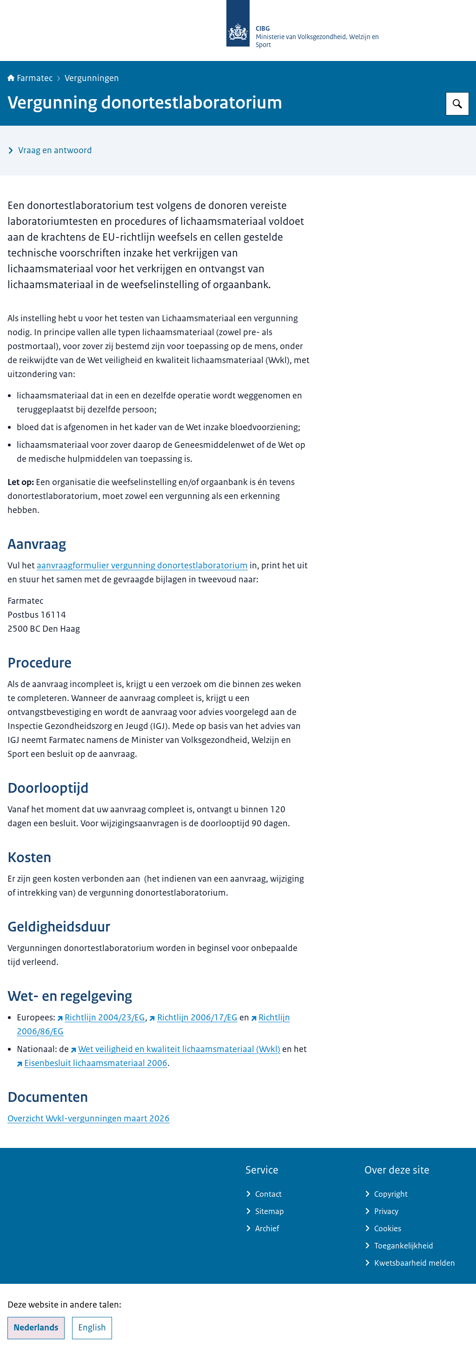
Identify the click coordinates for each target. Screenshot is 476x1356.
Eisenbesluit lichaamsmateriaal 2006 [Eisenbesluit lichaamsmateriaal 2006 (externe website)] (92, 1063)
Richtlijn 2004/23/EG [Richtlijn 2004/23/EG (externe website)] (101, 1017)
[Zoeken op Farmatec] (457, 104)
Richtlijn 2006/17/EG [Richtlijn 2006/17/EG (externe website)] (193, 1017)
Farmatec (30, 78)
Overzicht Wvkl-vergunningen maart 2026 (88, 1118)
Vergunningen (92, 78)
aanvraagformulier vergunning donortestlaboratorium (142, 565)
